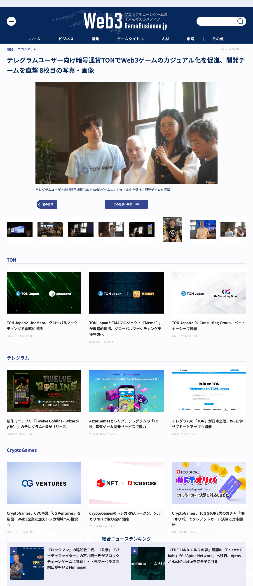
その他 (218, 39)
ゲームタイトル (130, 39)
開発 (95, 39)
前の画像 (47, 204)
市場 (190, 39)
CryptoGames (22, 450)
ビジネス (66, 39)
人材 (165, 39)
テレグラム (18, 357)
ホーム (35, 39)
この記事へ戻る (126, 204)
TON (11, 259)
